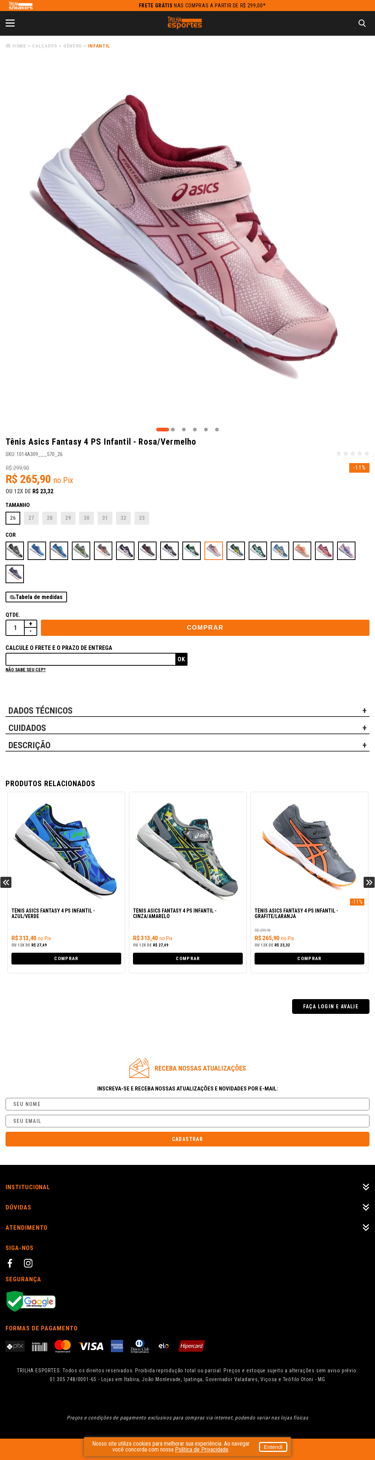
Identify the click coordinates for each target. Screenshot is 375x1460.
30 (87, 518)
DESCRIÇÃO (29, 745)
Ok (181, 659)
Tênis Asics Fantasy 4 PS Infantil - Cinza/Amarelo (175, 913)
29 (68, 518)
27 (31, 518)
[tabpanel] (187, 244)
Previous (5, 882)
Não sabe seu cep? (26, 670)
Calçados (44, 46)
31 (105, 518)
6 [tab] (217, 429)
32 (123, 518)
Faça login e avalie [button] (331, 1006)
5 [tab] (206, 429)
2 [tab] (173, 429)
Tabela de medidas (39, 597)
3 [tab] (184, 429)
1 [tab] (162, 429)
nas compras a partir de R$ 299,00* (202, 5)
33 (142, 518)
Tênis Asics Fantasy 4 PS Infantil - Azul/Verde (53, 913)
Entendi (263, 1447)
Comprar (205, 627)
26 (13, 518)
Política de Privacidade (211, 1449)
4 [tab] (195, 429)
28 (50, 518)
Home (19, 46)
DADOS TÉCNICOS (40, 711)
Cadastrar (187, 1139)
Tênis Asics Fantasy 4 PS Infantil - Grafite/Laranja (296, 913)
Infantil (99, 46)
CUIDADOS (27, 728)
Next (369, 882)
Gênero (72, 46)
